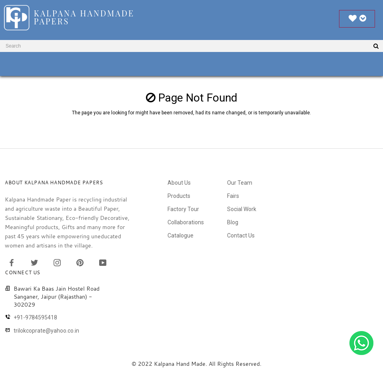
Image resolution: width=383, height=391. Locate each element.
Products (179, 196)
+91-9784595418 (35, 317)
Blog (232, 222)
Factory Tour (183, 209)
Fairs (233, 196)
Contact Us (241, 235)
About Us (179, 183)
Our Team (239, 183)
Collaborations (186, 222)
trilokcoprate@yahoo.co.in (46, 330)
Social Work (241, 209)
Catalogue (180, 235)
